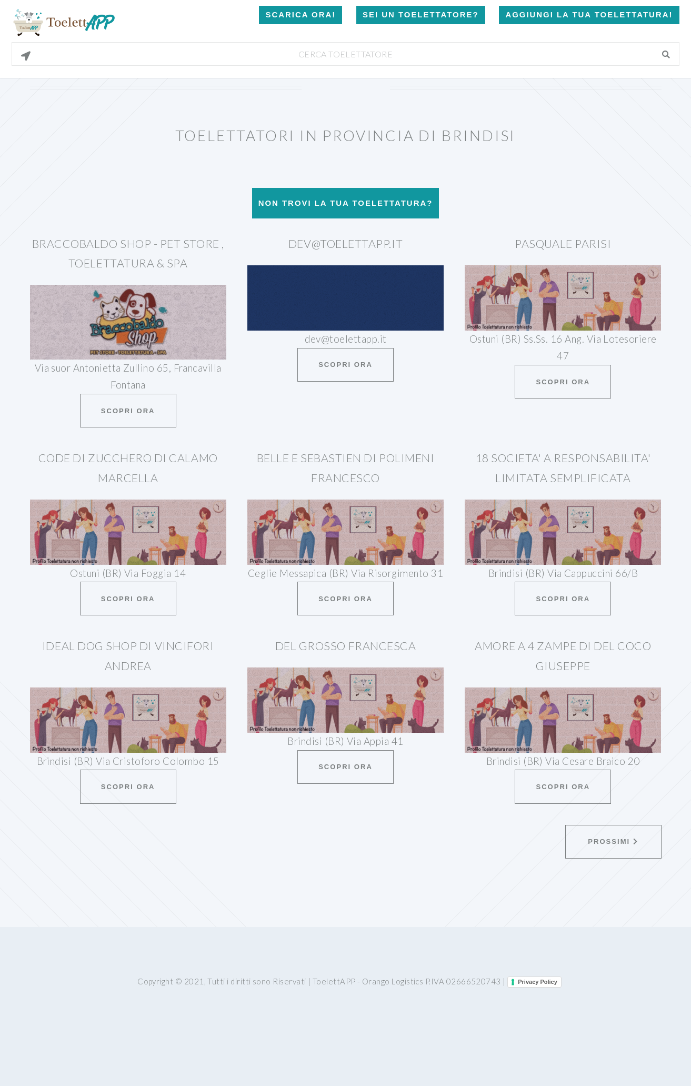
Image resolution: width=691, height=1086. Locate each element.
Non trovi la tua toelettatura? (345, 202)
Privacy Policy (537, 982)
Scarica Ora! (300, 14)
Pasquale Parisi (563, 244)
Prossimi (613, 841)
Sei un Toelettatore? (420, 14)
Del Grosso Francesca (345, 646)
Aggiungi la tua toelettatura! (589, 14)
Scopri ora (128, 411)
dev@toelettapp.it (345, 244)
